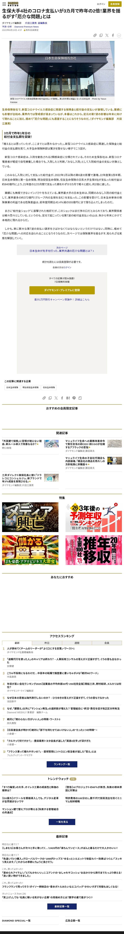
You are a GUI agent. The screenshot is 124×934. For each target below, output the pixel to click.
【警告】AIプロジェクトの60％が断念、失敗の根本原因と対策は (93, 721)
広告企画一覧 (72, 852)
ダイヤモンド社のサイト (60, 879)
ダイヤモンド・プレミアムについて (20, 891)
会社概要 (99, 891)
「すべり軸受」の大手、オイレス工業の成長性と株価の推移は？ (30, 721)
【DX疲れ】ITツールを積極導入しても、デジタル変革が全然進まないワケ (30, 732)
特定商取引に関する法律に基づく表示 (23, 908)
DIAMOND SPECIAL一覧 (16, 852)
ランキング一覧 (62, 696)
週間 (76, 574)
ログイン (101, 4)
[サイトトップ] (12, 4)
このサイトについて (14, 886)
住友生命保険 (49, 319)
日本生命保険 (12, 319)
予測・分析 (7, 26)
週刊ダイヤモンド (56, 891)
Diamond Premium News (27, 26)
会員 (106, 574)
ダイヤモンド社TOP (104, 886)
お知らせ (99, 902)
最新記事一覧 (62, 838)
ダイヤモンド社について (107, 879)
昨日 (47, 574)
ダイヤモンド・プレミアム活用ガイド (21, 897)
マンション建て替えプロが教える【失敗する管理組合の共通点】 (30, 743)
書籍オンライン (55, 902)
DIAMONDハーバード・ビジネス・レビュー (68, 897)
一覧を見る (62, 753)
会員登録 (114, 4)
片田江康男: (36, 23)
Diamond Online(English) (61, 886)
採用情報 (99, 897)
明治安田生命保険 (31, 319)
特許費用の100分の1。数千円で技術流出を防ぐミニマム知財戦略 (93, 732)
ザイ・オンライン (56, 908)
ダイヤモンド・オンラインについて (22, 879)
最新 (17, 574)
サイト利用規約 (12, 902)
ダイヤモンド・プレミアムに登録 (62, 290)
